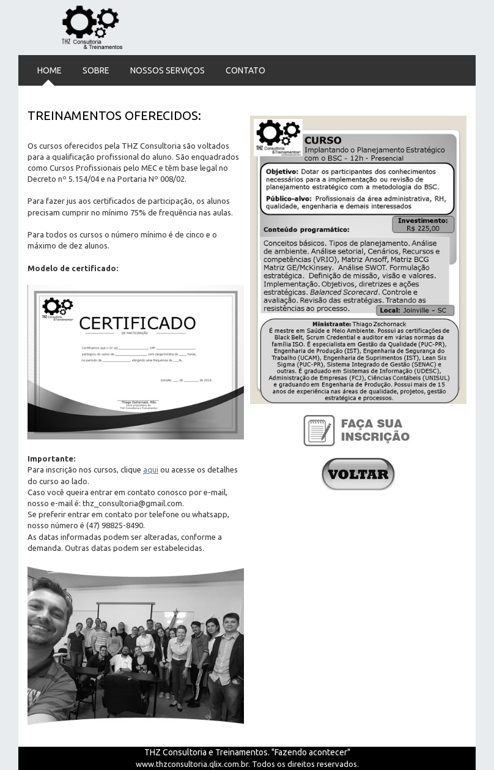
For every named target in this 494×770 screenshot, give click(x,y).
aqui (150, 469)
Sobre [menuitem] (96, 70)
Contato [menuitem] (245, 70)
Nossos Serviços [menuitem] (167, 70)
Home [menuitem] (49, 70)
